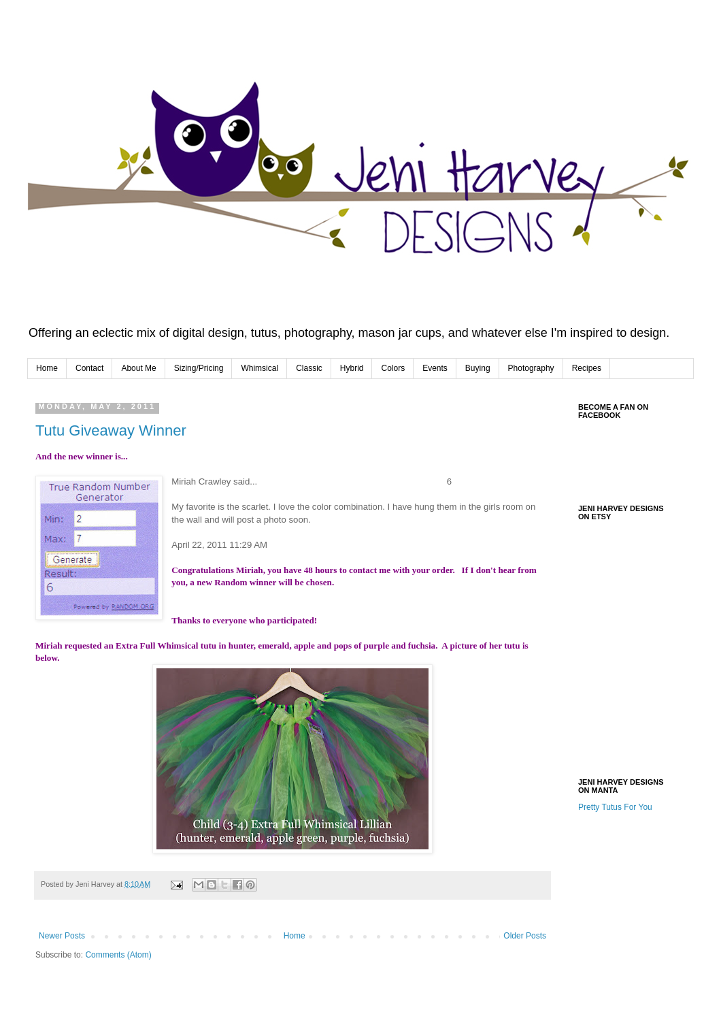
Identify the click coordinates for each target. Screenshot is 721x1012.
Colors (393, 368)
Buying (477, 368)
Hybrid (352, 368)
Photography (531, 368)
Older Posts (524, 936)
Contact (89, 368)
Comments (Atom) (118, 955)
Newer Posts (62, 936)
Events (435, 368)
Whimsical (259, 368)
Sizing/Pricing (199, 368)
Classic (309, 368)
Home (47, 368)
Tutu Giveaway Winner (110, 430)
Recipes (586, 368)
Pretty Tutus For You (615, 807)
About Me (138, 368)
